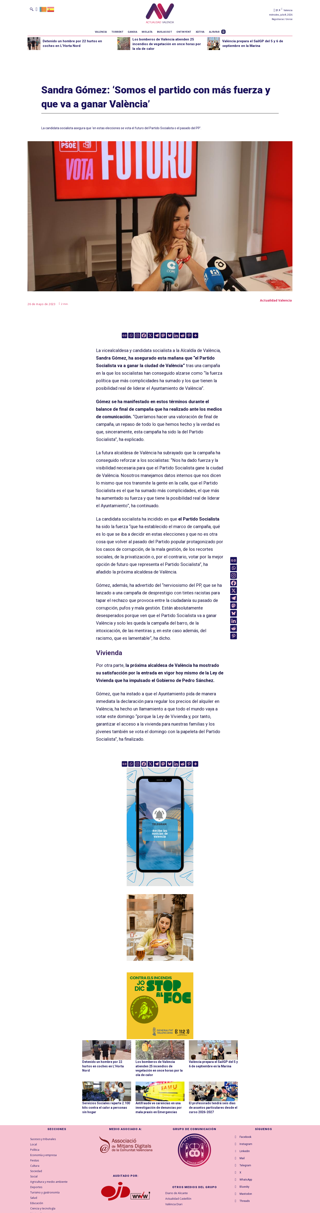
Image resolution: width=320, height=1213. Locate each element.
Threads (245, 1201)
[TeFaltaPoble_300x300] (160, 927)
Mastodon (246, 1193)
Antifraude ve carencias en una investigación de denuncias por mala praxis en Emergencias (159, 1107)
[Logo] (159, 14)
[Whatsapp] (131, 335)
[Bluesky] (169, 335)
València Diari (173, 1204)
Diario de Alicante (176, 1193)
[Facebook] (144, 335)
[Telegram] (157, 335)
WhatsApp (246, 1179)
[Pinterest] (189, 335)
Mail (242, 1158)
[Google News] (124, 335)
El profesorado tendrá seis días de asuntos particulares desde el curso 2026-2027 (213, 1107)
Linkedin (245, 1151)
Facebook (245, 1137)
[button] (32, 9)
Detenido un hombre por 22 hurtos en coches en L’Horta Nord (103, 1066)
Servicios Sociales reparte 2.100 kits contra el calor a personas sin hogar (106, 1107)
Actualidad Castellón (178, 1199)
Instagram (246, 1144)
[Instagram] (137, 335)
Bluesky (244, 1186)
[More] (195, 335)
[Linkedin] (176, 335)
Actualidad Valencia (276, 300)
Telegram (245, 1165)
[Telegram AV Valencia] (160, 889)
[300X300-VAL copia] (160, 1005)
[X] (150, 335)
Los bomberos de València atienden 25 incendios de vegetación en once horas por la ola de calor (166, 44)
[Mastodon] (163, 335)
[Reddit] (182, 335)
